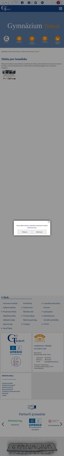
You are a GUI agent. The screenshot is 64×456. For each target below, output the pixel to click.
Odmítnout (39, 232)
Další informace (32, 227)
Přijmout (24, 232)
